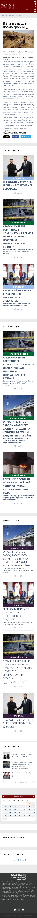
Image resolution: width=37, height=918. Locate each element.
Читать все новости (18, 783)
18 (10, 812)
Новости (4, 15)
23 (34, 812)
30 (34, 815)
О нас (18, 903)
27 (19, 815)
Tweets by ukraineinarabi (18, 860)
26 (15, 815)
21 (24, 812)
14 (24, 809)
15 (29, 809)
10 (5, 809)
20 (19, 812)
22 (29, 812)
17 (5, 812)
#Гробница (29, 52)
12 (15, 809)
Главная (3, 903)
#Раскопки (7, 54)
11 (10, 809)
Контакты (11, 903)
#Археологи (16, 54)
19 (15, 812)
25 (10, 815)
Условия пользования (29, 903)
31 (5, 818)
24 (5, 815)
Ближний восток (15, 15)
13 (19, 809)
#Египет (21, 52)
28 (24, 815)
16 (34, 809)
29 (29, 815)
